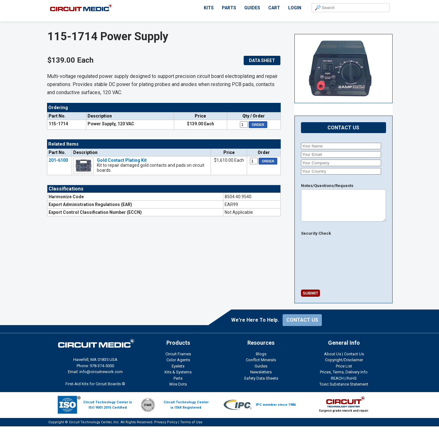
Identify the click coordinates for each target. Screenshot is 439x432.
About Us (332, 359)
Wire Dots (178, 389)
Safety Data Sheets (261, 384)
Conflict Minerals (261, 365)
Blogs (261, 359)
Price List (344, 371)
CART (274, 7)
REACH (337, 384)
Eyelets (178, 371)
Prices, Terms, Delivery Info (344, 377)
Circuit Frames (178, 359)
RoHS (351, 384)
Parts (178, 384)
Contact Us (354, 359)
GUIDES (252, 7)
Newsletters (261, 377)
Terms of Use (191, 428)
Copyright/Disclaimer (344, 365)
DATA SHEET (262, 60)
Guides (261, 371)
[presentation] (317, 264)
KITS (209, 7)
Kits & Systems (178, 377)
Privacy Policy (165, 428)
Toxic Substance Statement (343, 389)
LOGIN (294, 7)
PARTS (229, 7)
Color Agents (178, 365)
